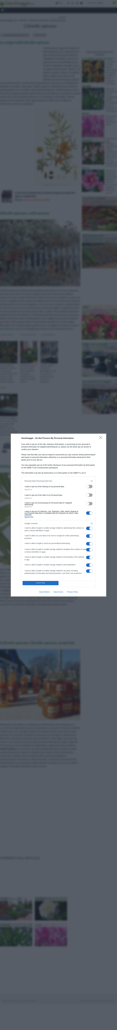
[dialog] (58, 515)
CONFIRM (40, 583)
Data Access (58, 592)
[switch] (89, 486)
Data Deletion (44, 592)
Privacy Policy (72, 592)
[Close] (101, 438)
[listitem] (58, 481)
